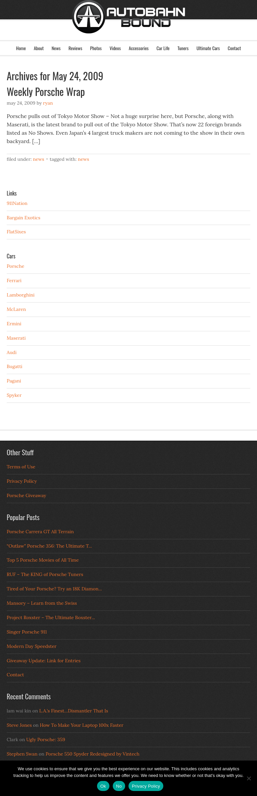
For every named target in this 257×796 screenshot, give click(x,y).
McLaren (16, 309)
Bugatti (14, 366)
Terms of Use (21, 467)
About (39, 47)
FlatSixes (16, 232)
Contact (234, 47)
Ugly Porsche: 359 (45, 739)
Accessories (139, 47)
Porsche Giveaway (26, 495)
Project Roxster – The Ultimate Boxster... (51, 617)
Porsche (15, 266)
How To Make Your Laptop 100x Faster (81, 725)
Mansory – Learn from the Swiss (42, 603)
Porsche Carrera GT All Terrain (40, 532)
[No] (248, 778)
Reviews (75, 47)
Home (21, 47)
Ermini (14, 324)
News (56, 47)
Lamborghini (20, 295)
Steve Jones (19, 725)
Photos (95, 47)
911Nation (17, 203)
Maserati (16, 338)
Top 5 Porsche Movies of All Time (43, 560)
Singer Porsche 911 (27, 632)
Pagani (14, 381)
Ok (103, 786)
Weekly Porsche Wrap (46, 91)
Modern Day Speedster (32, 646)
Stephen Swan (22, 754)
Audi (11, 352)
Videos (115, 47)
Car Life (163, 47)
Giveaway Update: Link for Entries (44, 661)
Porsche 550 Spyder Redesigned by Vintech (92, 754)
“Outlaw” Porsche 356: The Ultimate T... (49, 546)
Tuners (182, 47)
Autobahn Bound (128, 26)
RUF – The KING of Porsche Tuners (45, 574)
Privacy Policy (22, 481)
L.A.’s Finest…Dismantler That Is (73, 711)
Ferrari (14, 280)
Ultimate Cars (208, 47)
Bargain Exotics (23, 218)
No (119, 786)
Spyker (14, 395)
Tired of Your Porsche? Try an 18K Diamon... (54, 589)
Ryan (48, 103)
